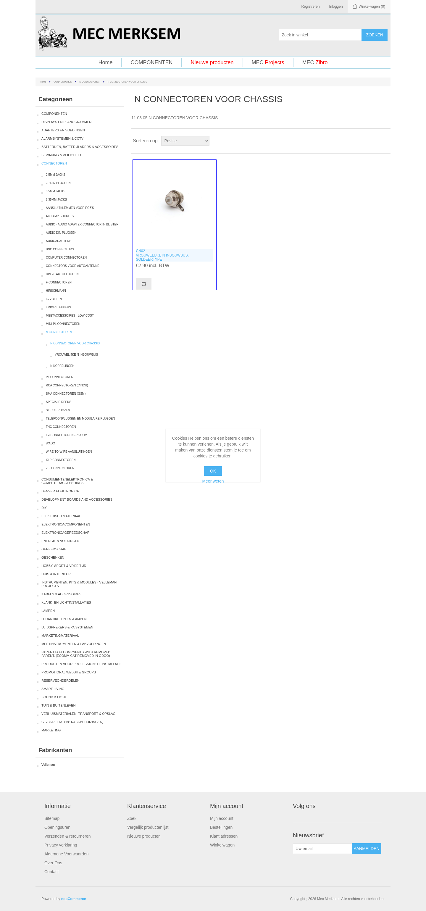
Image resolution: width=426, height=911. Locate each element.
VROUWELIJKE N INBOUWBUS (76, 354)
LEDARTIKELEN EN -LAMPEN (64, 619)
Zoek (131, 818)
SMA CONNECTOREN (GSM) (65, 393)
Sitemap (51, 818)
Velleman (48, 764)
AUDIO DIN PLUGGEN (61, 232)
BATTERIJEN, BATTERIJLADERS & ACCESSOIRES (79, 147)
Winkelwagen (222, 845)
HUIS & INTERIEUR (56, 574)
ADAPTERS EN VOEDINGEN (63, 130)
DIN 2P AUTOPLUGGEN (62, 274)
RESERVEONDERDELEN (60, 680)
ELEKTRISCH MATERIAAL (61, 516)
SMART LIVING (52, 689)
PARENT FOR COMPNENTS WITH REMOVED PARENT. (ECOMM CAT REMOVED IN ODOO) (75, 653)
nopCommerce (73, 899)
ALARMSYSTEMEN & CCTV (62, 138)
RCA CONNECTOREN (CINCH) (67, 385)
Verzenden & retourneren (67, 836)
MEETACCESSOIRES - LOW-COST (70, 315)
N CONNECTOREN (89, 81)
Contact (51, 871)
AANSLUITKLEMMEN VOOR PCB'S (70, 207)
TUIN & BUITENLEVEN (58, 705)
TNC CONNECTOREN (61, 426)
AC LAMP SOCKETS (60, 216)
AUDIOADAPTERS (58, 241)
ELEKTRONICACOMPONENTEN (65, 524)
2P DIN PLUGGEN (58, 183)
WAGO (50, 443)
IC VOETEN (54, 299)
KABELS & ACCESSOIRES (61, 594)
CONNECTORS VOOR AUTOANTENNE (72, 265)
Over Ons (53, 862)
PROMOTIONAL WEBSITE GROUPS (68, 672)
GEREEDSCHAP (53, 549)
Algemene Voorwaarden (66, 854)
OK (213, 471)
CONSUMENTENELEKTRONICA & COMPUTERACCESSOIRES (67, 481)
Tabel (374, 141)
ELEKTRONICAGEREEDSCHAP (65, 532)
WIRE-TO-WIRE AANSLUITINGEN (69, 451)
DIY (44, 507)
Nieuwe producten (212, 62)
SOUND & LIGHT (54, 697)
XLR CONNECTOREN (60, 460)
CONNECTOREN (63, 81)
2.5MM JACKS (55, 174)
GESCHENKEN (52, 557)
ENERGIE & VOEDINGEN (60, 541)
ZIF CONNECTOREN (60, 468)
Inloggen (336, 6)
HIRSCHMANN (56, 290)
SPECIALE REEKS (58, 402)
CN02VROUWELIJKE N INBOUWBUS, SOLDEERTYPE (162, 255)
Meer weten (213, 481)
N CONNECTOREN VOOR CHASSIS (75, 343)
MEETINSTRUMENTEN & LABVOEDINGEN (73, 644)
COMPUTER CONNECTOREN (66, 257)
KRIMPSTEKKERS (58, 307)
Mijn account (221, 818)
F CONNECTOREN (59, 282)
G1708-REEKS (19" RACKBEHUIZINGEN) (72, 722)
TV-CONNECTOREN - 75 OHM (66, 435)
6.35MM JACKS (56, 199)
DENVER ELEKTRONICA (60, 491)
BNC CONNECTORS (60, 249)
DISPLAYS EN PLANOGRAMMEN (66, 122)
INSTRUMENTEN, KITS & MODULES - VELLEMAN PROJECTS (79, 584)
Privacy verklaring (60, 845)
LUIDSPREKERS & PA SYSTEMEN (67, 627)
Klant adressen (224, 836)
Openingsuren (57, 827)
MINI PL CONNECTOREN (63, 323)
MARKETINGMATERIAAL (60, 635)
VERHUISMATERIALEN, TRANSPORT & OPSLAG (78, 713)
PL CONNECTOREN (59, 377)
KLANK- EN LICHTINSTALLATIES (66, 602)
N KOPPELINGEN (62, 365)
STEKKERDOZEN (58, 410)
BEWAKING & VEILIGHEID (61, 155)
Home (105, 62)
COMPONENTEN (151, 62)
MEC (268, 62)
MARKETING (51, 730)
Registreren (310, 6)
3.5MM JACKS (55, 191)
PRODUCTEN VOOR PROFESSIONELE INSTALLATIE (81, 664)
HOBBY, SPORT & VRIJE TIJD (63, 565)
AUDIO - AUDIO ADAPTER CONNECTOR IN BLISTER (82, 224)
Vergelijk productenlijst (147, 827)
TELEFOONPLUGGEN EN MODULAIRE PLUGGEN (80, 418)
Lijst (385, 141)
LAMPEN (48, 610)
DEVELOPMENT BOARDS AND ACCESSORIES (76, 499)
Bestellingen (221, 827)
